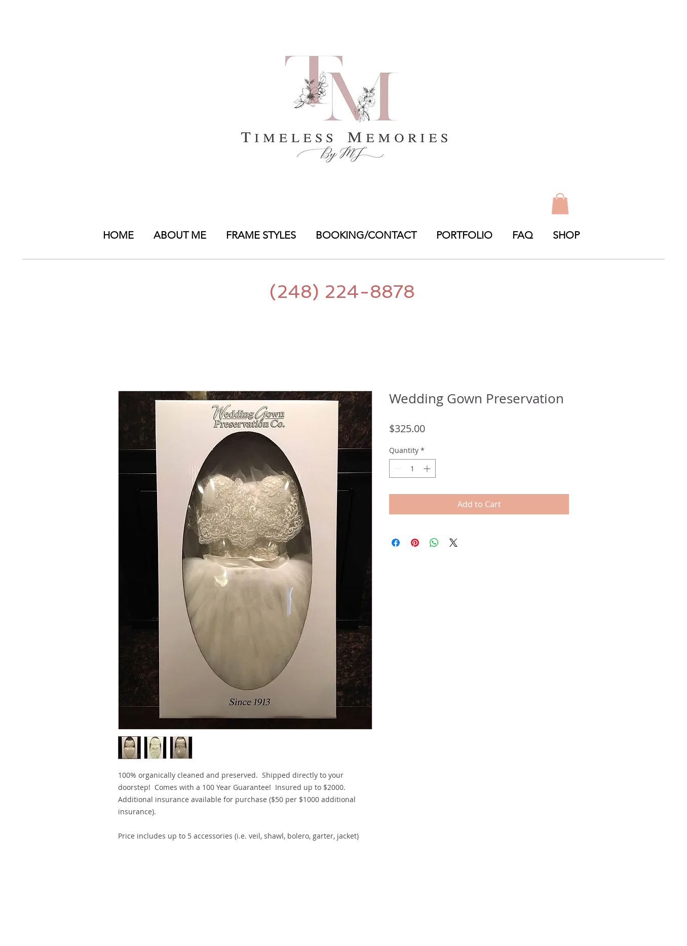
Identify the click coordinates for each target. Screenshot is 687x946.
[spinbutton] (412, 468)
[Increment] (428, 468)
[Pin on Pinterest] (415, 543)
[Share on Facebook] (396, 543)
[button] (467, 235)
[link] (560, 203)
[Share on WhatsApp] (434, 543)
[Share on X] (453, 543)
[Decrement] (397, 468)
